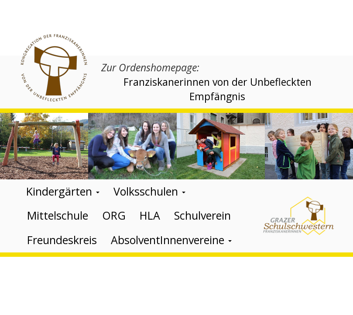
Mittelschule (57, 215)
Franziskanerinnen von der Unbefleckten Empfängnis (217, 89)
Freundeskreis (62, 239)
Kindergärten (62, 191)
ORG (114, 215)
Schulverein (202, 215)
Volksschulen (149, 191)
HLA (150, 215)
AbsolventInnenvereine (171, 239)
